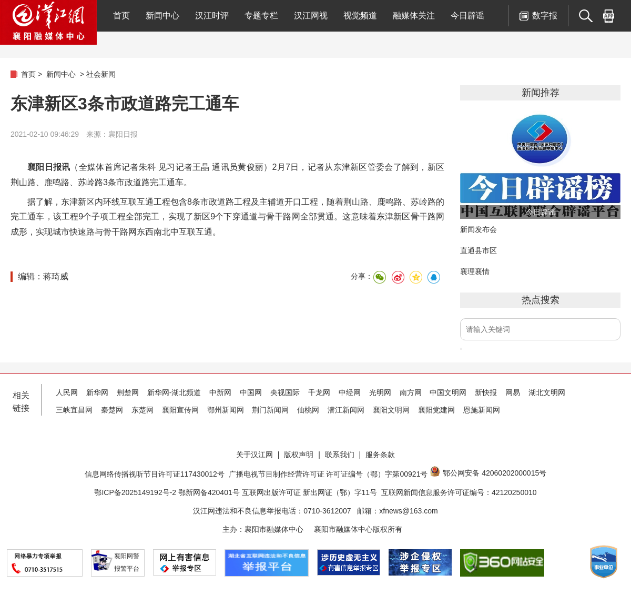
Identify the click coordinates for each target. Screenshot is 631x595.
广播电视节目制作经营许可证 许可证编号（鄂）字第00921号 (328, 474)
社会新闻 (101, 74)
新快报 (486, 392)
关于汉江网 (254, 454)
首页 (121, 15)
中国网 (251, 392)
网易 (512, 392)
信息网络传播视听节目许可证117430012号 (155, 474)
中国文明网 (448, 392)
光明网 (380, 392)
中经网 (350, 392)
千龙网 (319, 392)
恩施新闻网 (481, 410)
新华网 (97, 392)
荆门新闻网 (270, 410)
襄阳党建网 (436, 410)
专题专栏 (261, 15)
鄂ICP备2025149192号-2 (136, 492)
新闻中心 (162, 15)
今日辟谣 (467, 15)
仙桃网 (308, 410)
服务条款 (380, 454)
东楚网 (142, 410)
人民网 (67, 392)
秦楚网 (112, 410)
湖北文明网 (546, 392)
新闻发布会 (478, 229)
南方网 (411, 392)
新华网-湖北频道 (174, 392)
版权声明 (298, 454)
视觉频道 (360, 15)
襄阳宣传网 (180, 410)
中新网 (220, 392)
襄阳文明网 (391, 410)
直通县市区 (478, 250)
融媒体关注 (414, 15)
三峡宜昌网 (74, 410)
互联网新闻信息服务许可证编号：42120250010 (459, 492)
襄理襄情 (475, 271)
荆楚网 (128, 392)
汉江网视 (311, 15)
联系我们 (339, 454)
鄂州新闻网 (225, 410)
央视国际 (285, 392)
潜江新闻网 (346, 410)
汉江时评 (212, 15)
